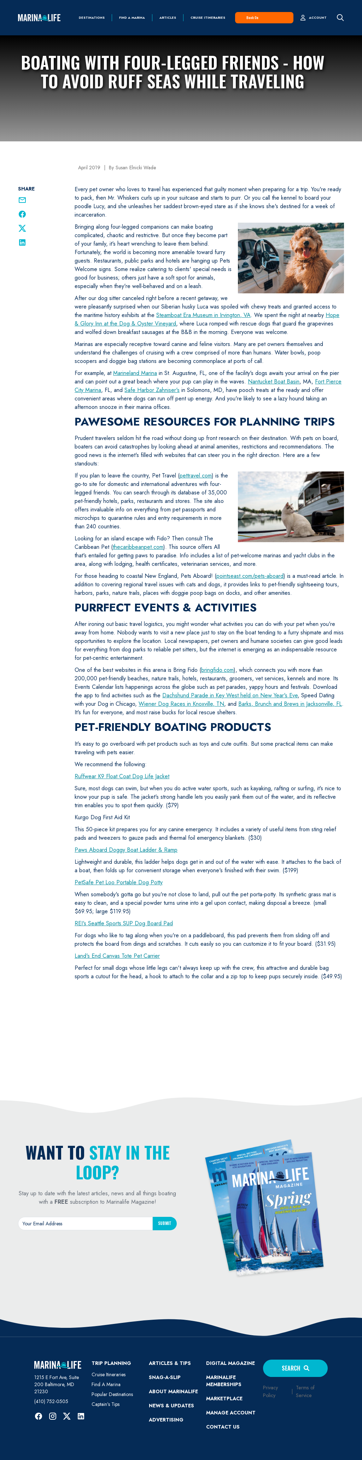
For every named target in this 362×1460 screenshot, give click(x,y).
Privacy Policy (270, 1391)
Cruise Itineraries (208, 17)
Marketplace (224, 1398)
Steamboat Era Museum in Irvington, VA (203, 315)
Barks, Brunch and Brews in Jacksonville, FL (290, 704)
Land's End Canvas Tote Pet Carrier (117, 956)
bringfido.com (217, 670)
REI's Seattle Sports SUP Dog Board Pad (124, 923)
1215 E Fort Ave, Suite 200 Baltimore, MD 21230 (56, 1384)
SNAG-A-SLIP (165, 1377)
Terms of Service (305, 1391)
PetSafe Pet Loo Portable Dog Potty (119, 882)
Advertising (166, 1419)
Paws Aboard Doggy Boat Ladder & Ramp (126, 850)
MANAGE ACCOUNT (231, 1412)
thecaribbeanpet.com (138, 547)
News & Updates (171, 1405)
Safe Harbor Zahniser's (152, 390)
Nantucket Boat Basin (273, 381)
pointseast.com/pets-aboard (250, 576)
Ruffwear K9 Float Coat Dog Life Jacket (122, 776)
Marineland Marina (135, 373)
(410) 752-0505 (51, 1401)
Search (295, 1368)
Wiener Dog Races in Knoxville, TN (181, 704)
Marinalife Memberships (223, 1381)
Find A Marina (106, 1384)
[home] (39, 17)
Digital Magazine (230, 1363)
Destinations (92, 17)
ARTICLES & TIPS (170, 1363)
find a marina (132, 17)
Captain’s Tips (105, 1404)
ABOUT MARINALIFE (173, 1391)
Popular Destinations (112, 1394)
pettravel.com (196, 475)
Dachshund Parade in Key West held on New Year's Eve (230, 695)
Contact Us (223, 1426)
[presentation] (97, 1251)
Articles (167, 17)
